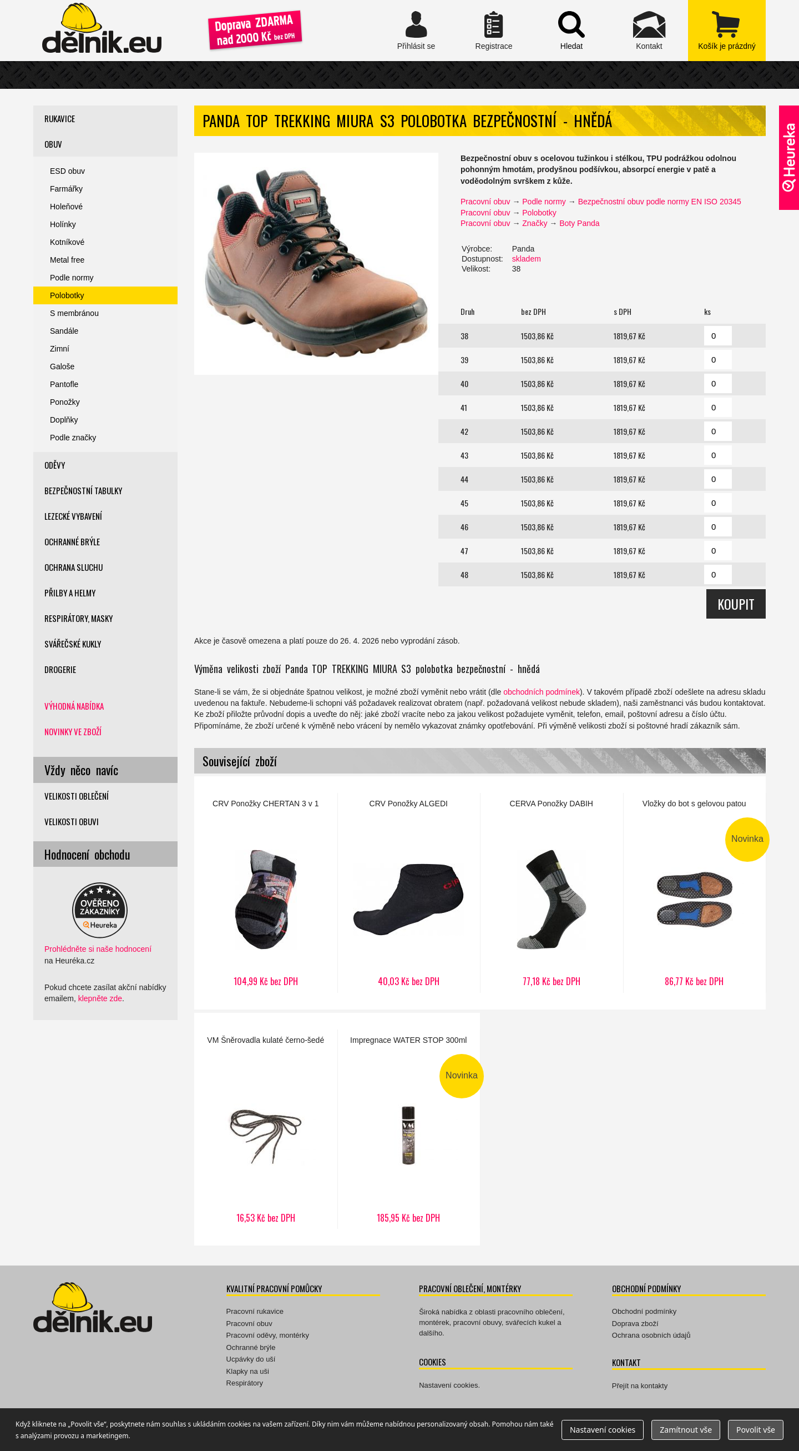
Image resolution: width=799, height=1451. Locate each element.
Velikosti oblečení (76, 796)
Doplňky (64, 419)
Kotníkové (67, 242)
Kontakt (649, 30)
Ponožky (65, 402)
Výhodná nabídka (74, 706)
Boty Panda (579, 223)
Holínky (63, 224)
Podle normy (544, 201)
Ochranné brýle (72, 541)
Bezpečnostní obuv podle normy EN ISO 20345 (659, 201)
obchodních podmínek (541, 691)
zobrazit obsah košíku (727, 30)
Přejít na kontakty (639, 1386)
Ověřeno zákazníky (789, 158)
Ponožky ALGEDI (409, 893)
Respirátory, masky (78, 618)
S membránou (74, 313)
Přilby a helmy (69, 592)
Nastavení (602, 1429)
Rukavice (59, 118)
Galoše (62, 366)
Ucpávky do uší (251, 1359)
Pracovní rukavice (255, 1311)
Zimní (59, 348)
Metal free (67, 259)
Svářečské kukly (72, 643)
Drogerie (60, 669)
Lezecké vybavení (73, 516)
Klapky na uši (247, 1371)
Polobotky (539, 212)
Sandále (64, 331)
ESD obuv (67, 171)
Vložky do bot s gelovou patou (694, 893)
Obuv (53, 144)
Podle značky (73, 437)
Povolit (755, 1429)
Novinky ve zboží (73, 731)
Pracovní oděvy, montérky (267, 1335)
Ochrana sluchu (73, 567)
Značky (534, 223)
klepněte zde (100, 998)
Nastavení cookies (448, 1385)
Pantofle (64, 384)
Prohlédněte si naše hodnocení (97, 949)
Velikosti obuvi (71, 821)
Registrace (494, 30)
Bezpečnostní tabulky (83, 490)
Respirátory (244, 1383)
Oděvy (54, 465)
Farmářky (66, 188)
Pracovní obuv (485, 201)
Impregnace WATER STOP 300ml (409, 1129)
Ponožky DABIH (551, 893)
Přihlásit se (416, 30)
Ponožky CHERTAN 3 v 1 (265, 893)
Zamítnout (686, 1429)
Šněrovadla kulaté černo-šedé (265, 1129)
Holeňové (66, 206)
